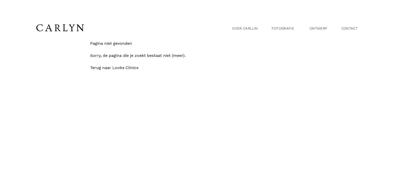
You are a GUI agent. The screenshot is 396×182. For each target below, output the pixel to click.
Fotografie (283, 28)
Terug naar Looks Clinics (118, 68)
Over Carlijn (245, 28)
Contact (349, 28)
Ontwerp (318, 28)
